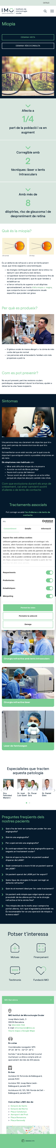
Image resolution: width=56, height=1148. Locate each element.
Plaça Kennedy (18, 1120)
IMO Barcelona (28, 1000)
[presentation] (1, 790)
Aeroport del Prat (19, 1115)
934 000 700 (18, 1025)
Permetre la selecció (28, 616)
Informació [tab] (46, 528)
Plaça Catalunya (18, 1112)
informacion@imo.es (25, 1028)
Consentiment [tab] (10, 528)
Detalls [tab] (28, 528)
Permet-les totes (28, 608)
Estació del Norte (19, 1109)
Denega (28, 624)
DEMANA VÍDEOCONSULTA (28, 46)
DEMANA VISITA (28, 37)
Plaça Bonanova (18, 1117)
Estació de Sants (19, 1106)
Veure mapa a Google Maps (21, 1031)
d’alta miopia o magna (42, 287)
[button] (26, 803)
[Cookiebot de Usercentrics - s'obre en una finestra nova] (42, 521)
